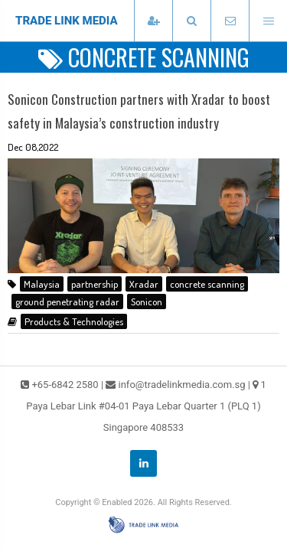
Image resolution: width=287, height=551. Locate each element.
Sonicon (146, 301)
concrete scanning (207, 284)
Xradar (143, 284)
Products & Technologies (73, 321)
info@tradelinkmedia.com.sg (182, 384)
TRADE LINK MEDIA (66, 21)
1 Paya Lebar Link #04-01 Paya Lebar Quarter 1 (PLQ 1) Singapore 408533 (146, 406)
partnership (94, 284)
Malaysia (42, 284)
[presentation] (191, 21)
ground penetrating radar (67, 301)
